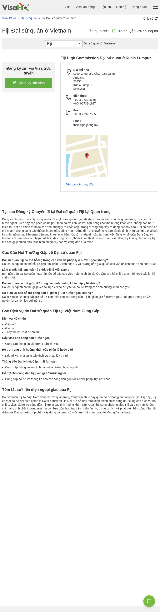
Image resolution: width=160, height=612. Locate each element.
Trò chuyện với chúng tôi (135, 31)
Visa (67, 7)
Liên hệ (121, 7)
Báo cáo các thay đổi (79, 184)
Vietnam (99, 43)
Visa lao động (85, 7)
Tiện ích (105, 7)
